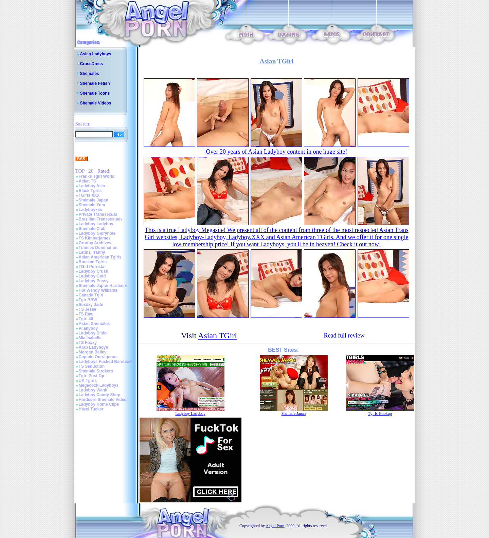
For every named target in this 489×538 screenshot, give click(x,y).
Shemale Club (92, 228)
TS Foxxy (88, 342)
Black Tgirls (90, 190)
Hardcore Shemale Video (103, 399)
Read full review (344, 335)
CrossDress (91, 63)
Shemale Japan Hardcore (103, 285)
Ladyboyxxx (90, 209)
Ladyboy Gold (92, 276)
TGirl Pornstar (92, 266)
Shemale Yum (92, 205)
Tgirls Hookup (380, 413)
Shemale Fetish (95, 83)
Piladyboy (88, 328)
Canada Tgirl (91, 295)
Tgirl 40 (86, 318)
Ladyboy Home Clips (99, 404)
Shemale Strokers (96, 371)
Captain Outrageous (98, 356)
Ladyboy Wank (93, 390)
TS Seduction (92, 366)
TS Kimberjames (95, 238)
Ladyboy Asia (92, 186)
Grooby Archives (95, 243)
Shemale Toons (95, 93)
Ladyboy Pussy (94, 280)
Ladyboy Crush (93, 271)
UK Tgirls (88, 380)
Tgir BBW (88, 299)
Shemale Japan (93, 200)
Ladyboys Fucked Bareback (106, 361)
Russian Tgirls (93, 262)
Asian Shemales (94, 323)
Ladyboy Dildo (93, 333)
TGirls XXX (89, 195)
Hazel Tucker (91, 409)
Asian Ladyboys (95, 54)
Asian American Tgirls (100, 257)
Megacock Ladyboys (99, 385)
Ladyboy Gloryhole (97, 233)
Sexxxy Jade (91, 304)
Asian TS (87, 181)
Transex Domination (98, 247)
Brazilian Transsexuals (101, 219)
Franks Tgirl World (97, 176)
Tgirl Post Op (91, 375)
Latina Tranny (92, 252)
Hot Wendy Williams (98, 290)
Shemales (89, 73)
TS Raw (86, 314)
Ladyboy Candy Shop (100, 394)
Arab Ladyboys (93, 347)
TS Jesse (87, 309)
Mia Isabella (90, 337)
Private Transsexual (98, 214)
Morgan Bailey (93, 352)
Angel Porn (275, 525)
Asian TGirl (217, 335)
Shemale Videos (95, 103)
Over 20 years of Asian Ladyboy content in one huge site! (276, 151)
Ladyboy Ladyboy (96, 224)
